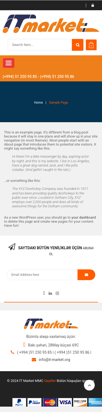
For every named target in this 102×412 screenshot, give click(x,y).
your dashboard (84, 217)
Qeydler (50, 381)
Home (38, 102)
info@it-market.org (54, 359)
